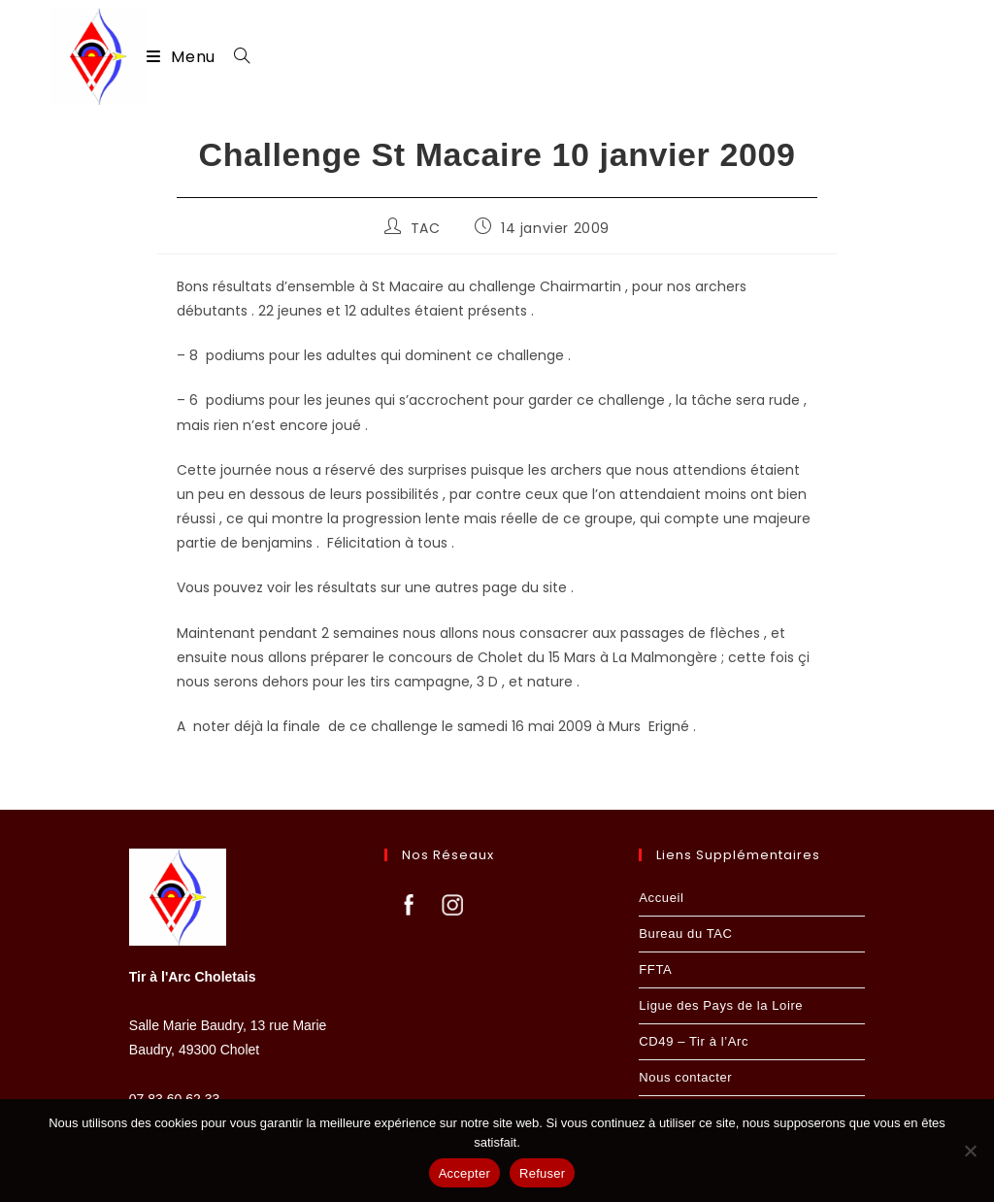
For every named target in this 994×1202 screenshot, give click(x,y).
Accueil (661, 897)
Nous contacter (685, 1077)
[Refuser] (969, 1150)
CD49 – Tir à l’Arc (693, 1041)
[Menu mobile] (183, 57)
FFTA (655, 969)
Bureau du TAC (685, 933)
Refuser (542, 1173)
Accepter (464, 1173)
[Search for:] (234, 57)
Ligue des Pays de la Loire (721, 1005)
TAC (426, 230)
